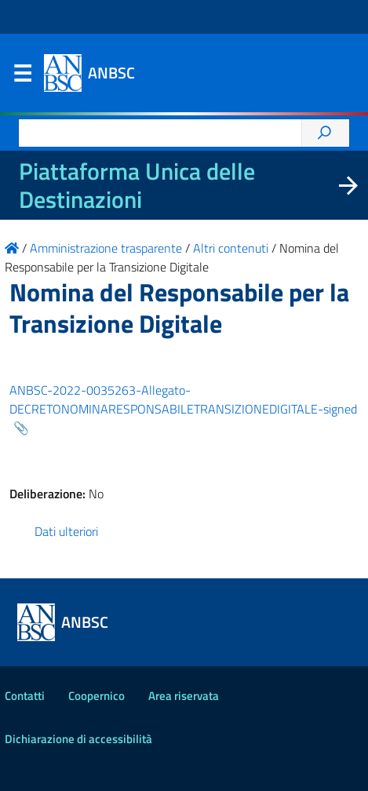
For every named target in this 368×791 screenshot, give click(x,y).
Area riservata (183, 696)
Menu (22, 77)
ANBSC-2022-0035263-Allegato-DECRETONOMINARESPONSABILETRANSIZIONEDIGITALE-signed (183, 399)
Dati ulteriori (66, 531)
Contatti (25, 696)
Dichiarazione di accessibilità (78, 739)
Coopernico (96, 696)
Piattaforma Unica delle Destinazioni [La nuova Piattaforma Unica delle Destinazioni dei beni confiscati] (137, 185)
